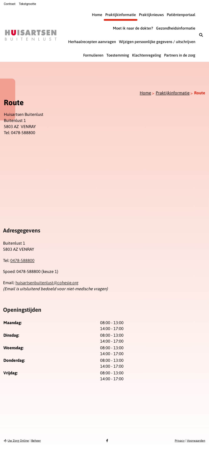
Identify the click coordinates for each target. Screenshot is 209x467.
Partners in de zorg (179, 55)
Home (97, 14)
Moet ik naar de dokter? (133, 28)
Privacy (180, 440)
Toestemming (117, 55)
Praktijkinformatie (120, 14)
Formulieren (93, 55)
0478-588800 (22, 260)
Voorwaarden (196, 440)
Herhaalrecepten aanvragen (92, 41)
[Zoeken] (201, 35)
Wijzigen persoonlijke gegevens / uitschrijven (157, 41)
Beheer (36, 440)
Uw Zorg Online (18, 440)
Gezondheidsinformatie (175, 28)
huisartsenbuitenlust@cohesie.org (46, 282)
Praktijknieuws (151, 14)
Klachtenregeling (146, 55)
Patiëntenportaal (181, 14)
